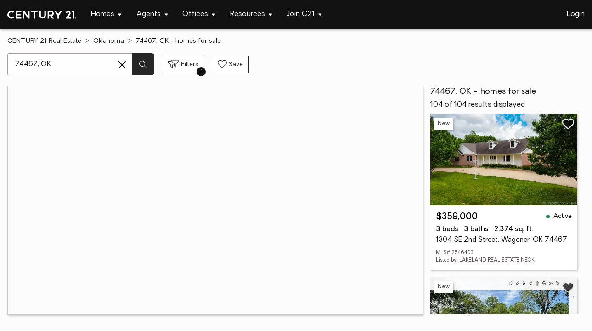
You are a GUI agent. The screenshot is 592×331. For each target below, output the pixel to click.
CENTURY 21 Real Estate (44, 41)
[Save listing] (568, 123)
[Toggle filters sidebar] (183, 64)
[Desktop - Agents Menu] (152, 14)
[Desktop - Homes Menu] (106, 14)
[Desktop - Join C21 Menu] (304, 14)
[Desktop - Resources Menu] (251, 14)
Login (576, 14)
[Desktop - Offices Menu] (198, 14)
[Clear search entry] (122, 65)
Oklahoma (108, 41)
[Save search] (230, 64)
